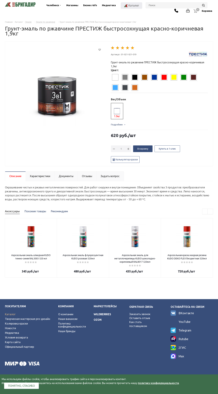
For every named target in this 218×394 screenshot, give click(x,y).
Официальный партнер (19, 346)
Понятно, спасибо (21, 385)
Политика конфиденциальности (72, 325)
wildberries (102, 314)
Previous (205, 212)
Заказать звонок (139, 314)
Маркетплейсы (105, 306)
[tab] (115, 77)
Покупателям (15, 306)
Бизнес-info (90, 5)
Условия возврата (16, 337)
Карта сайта (13, 342)
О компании (65, 314)
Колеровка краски (16, 323)
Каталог (10, 314)
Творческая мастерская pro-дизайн (27, 318)
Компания (66, 306)
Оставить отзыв (139, 318)
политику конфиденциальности (158, 383)
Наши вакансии (67, 318)
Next (210, 212)
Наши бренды (66, 331)
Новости (10, 328)
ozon (98, 319)
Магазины (72, 5)
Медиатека (109, 5)
